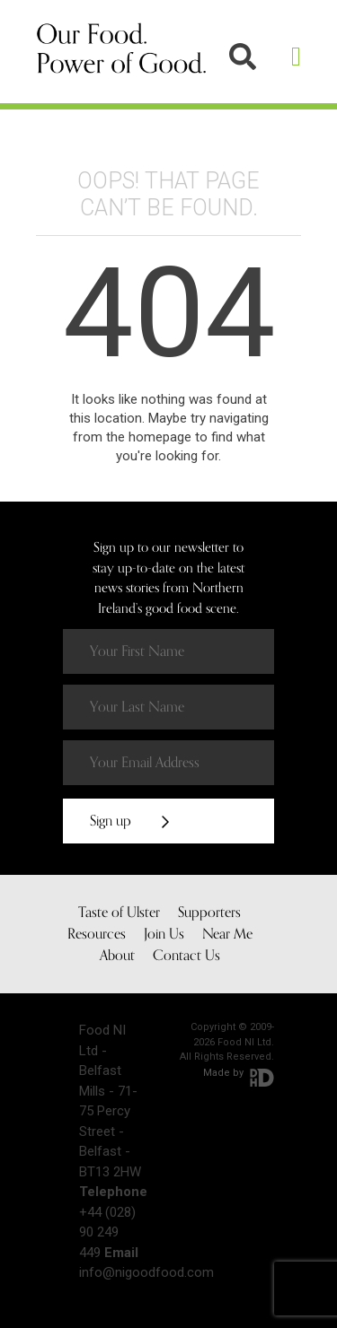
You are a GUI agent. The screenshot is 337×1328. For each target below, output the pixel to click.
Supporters (209, 912)
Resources (96, 934)
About (117, 955)
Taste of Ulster (119, 912)
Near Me (227, 934)
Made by (238, 1073)
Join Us (164, 934)
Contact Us (186, 955)
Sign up (129, 821)
